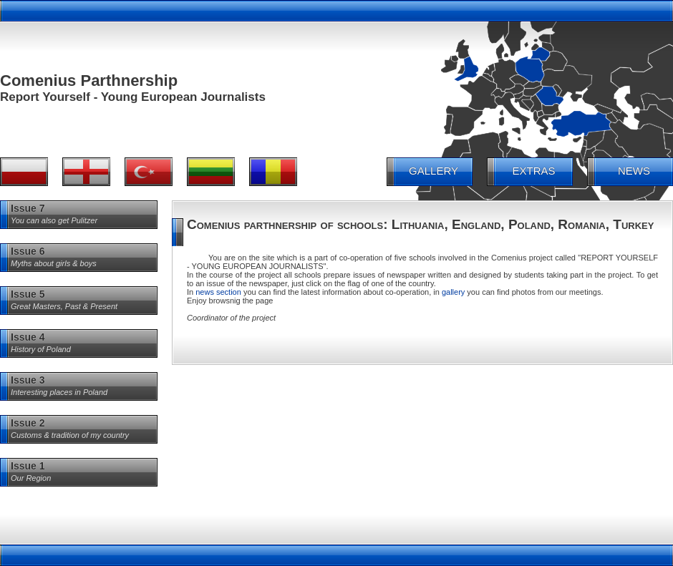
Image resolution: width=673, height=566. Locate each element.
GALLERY (433, 171)
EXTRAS (533, 171)
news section (218, 292)
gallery (453, 292)
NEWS (634, 171)
